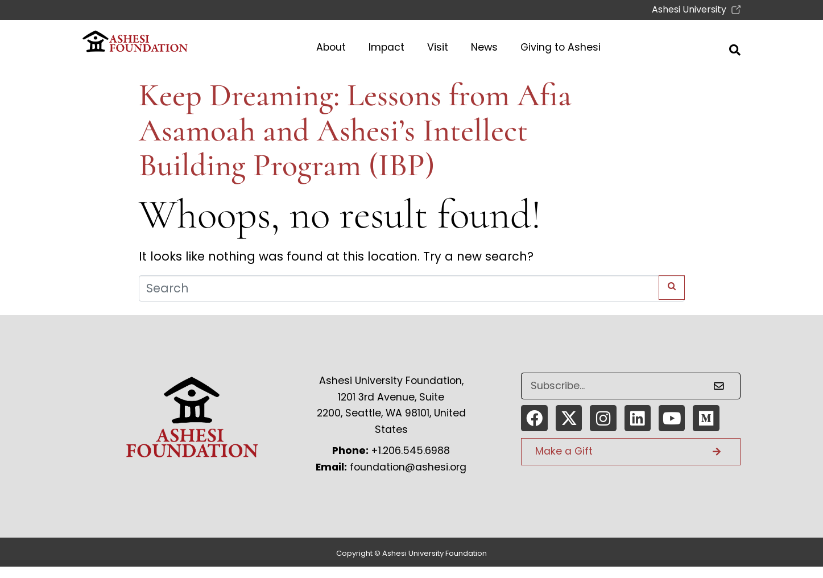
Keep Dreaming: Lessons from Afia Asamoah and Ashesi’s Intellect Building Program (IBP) (355, 130)
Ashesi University (690, 9)
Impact (386, 47)
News (484, 47)
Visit (437, 47)
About (331, 47)
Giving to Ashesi (560, 47)
